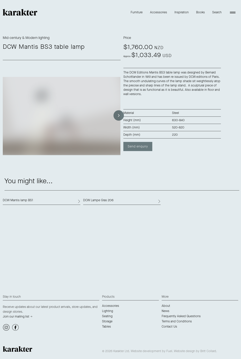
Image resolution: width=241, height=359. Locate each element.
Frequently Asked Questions (181, 316)
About (166, 306)
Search (217, 12)
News (165, 311)
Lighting (107, 311)
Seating (107, 316)
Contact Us (169, 326)
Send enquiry (138, 146)
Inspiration (181, 12)
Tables (106, 326)
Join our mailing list (16, 316)
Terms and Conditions (177, 321)
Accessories (158, 12)
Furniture (137, 12)
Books (200, 12)
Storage (107, 321)
